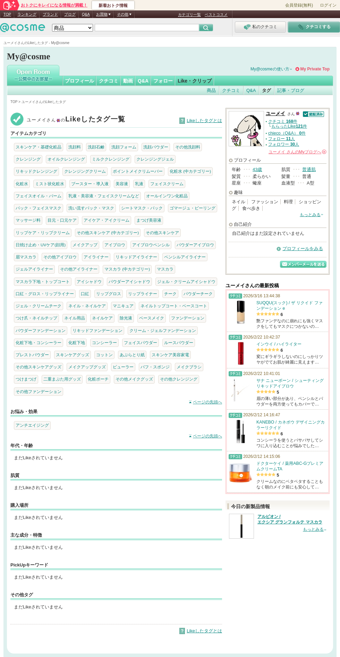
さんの (297, 152)
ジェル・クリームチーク (38, 306)
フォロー (163, 81)
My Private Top (315, 69)
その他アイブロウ (60, 257)
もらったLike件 (289, 126)
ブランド (50, 14)
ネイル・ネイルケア (87, 306)
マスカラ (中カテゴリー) (127, 269)
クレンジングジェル (155, 159)
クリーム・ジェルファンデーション (162, 330)
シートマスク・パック (142, 208)
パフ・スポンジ (155, 367)
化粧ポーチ (98, 379)
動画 (128, 81)
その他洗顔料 (187, 147)
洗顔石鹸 (96, 147)
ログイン (328, 5)
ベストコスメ (216, 14)
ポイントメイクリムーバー (138, 171)
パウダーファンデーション (41, 330)
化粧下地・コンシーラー (38, 342)
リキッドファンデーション (97, 330)
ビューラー (123, 367)
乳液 (139, 183)
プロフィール (79, 81)
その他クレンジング (178, 379)
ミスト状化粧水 (49, 183)
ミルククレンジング (110, 159)
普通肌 (309, 169)
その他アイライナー (78, 269)
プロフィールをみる (302, 248)
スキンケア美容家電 (170, 354)
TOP (7, 14)
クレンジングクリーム (85, 171)
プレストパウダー (32, 354)
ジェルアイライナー (34, 269)
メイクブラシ (189, 367)
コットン (104, 354)
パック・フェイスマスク (38, 208)
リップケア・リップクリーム (43, 232)
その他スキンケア (162, 232)
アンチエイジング (32, 425)
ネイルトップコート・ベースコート (174, 306)
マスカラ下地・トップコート (43, 281)
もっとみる (310, 214)
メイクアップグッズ (87, 367)
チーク (170, 293)
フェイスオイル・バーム (38, 196)
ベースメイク (151, 318)
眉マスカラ (26, 257)
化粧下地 (76, 342)
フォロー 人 (281, 138)
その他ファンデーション (38, 391)
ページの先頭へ (207, 402)
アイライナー (96, 257)
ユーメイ (275, 113)
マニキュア (123, 306)
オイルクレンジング (66, 159)
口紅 (85, 293)
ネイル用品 (74, 318)
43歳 (257, 169)
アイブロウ (114, 244)
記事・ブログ (290, 90)
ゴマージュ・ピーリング (192, 208)
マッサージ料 (28, 220)
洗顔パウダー (155, 147)
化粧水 (22, 183)
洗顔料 (74, 147)
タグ (266, 90)
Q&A (86, 14)
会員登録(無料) (299, 5)
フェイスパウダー (140, 342)
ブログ (70, 14)
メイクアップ (85, 244)
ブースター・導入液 (90, 183)
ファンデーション (187, 318)
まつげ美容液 (148, 220)
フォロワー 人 (283, 144)
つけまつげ (26, 379)
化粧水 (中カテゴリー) (190, 171)
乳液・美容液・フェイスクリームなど (103, 196)
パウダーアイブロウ (195, 244)
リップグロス (108, 293)
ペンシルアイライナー (185, 257)
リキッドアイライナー (136, 257)
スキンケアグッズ (72, 354)
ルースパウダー (178, 342)
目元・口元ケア (62, 220)
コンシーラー (104, 342)
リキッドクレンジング (36, 171)
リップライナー (142, 293)
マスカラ (165, 269)
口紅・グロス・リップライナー (45, 293)
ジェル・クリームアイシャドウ (186, 281)
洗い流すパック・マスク (91, 208)
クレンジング (28, 159)
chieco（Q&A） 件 (287, 133)
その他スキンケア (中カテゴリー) (108, 232)
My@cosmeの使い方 (269, 69)
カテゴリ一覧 (189, 14)
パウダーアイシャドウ (129, 281)
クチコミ (108, 81)
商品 (211, 90)
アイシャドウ (89, 281)
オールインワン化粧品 (167, 196)
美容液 (122, 183)
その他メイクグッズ (134, 379)
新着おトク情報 (113, 5)
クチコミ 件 (282, 121)
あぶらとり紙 (132, 354)
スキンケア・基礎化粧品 (38, 147)
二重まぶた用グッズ (62, 379)
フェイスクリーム (167, 183)
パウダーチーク (198, 293)
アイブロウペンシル (151, 244)
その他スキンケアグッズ (38, 367)
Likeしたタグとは (204, 120)
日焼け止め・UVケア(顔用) (41, 244)
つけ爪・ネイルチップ (36, 318)
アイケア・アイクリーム (106, 220)
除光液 (126, 318)
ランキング (26, 14)
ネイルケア (102, 318)
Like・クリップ (195, 81)
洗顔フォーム (123, 147)
